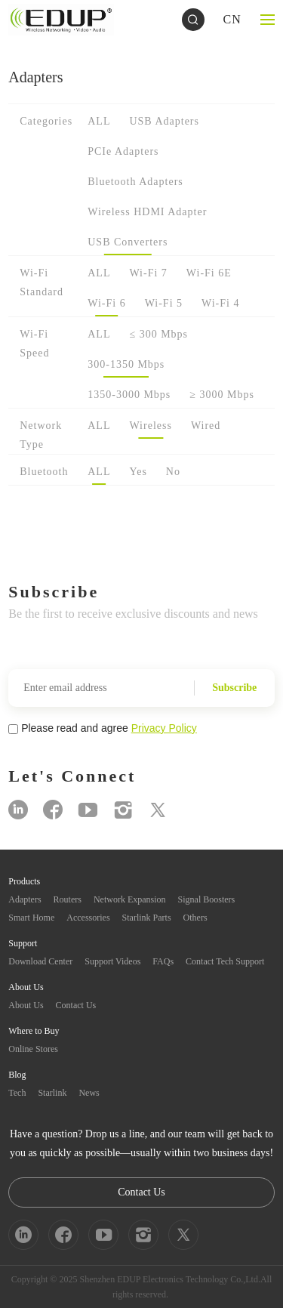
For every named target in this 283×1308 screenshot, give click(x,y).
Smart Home (31, 917)
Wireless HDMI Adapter (147, 211)
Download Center (40, 961)
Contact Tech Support (225, 961)
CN (232, 19)
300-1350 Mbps (126, 364)
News (88, 1092)
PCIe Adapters (123, 151)
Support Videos (112, 961)
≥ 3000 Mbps (221, 394)
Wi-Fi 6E (209, 273)
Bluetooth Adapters (135, 181)
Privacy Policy (164, 728)
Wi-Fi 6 (106, 303)
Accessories (87, 917)
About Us (25, 1005)
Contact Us (76, 1005)
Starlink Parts (146, 917)
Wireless (150, 425)
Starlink (52, 1092)
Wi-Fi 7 (148, 273)
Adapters (24, 899)
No (173, 471)
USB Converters (128, 242)
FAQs (163, 961)
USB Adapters (164, 121)
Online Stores (33, 1049)
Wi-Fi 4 (220, 303)
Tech (17, 1092)
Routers (68, 899)
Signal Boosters (206, 899)
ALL (99, 121)
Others (195, 917)
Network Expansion (130, 899)
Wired (205, 425)
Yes (137, 471)
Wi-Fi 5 (164, 303)
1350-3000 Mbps (129, 394)
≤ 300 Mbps (158, 334)
